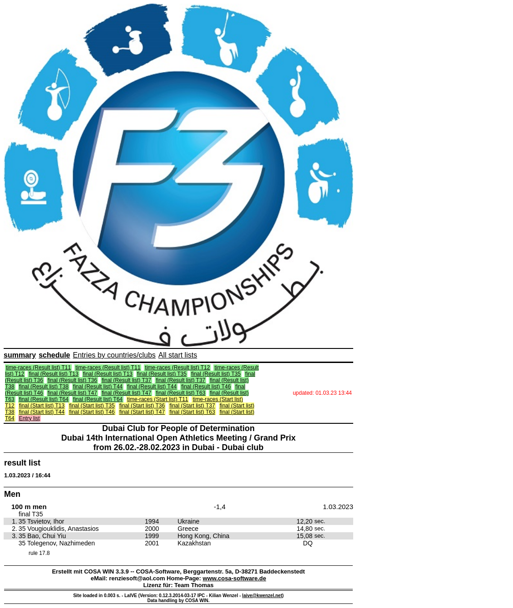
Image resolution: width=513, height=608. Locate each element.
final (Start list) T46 (91, 412)
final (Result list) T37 (126, 380)
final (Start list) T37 (192, 405)
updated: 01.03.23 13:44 (322, 393)
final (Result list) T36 (72, 380)
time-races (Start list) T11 (157, 399)
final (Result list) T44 (98, 386)
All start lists (177, 355)
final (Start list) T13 (41, 405)
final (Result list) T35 (162, 374)
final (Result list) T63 (180, 393)
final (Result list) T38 (44, 386)
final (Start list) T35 (91, 405)
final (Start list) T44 (41, 412)
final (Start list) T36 (142, 405)
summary (20, 355)
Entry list (29, 418)
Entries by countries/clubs (114, 355)
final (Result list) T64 (44, 399)
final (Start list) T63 (192, 412)
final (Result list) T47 (72, 393)
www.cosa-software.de (234, 578)
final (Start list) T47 (142, 412)
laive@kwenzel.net (262, 595)
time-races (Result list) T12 (177, 367)
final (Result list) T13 (53, 374)
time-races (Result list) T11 (38, 367)
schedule (54, 355)
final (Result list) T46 (206, 386)
